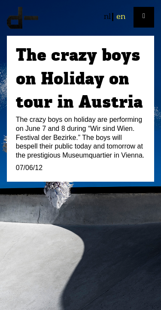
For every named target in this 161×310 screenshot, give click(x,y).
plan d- (80, 18)
